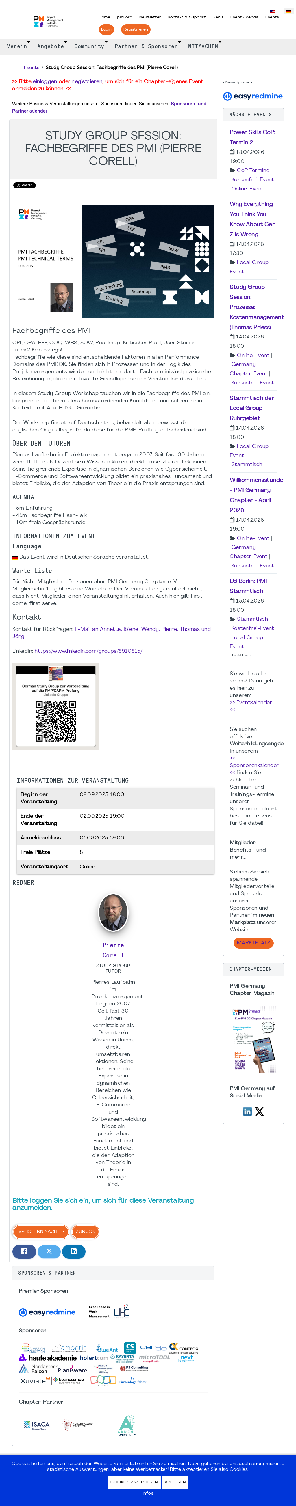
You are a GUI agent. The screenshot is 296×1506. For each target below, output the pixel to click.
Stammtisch (247, 464)
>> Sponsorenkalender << (254, 765)
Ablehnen (175, 1482)
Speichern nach (37, 1232)
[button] (113, 1273)
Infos (148, 1493)
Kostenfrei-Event (253, 179)
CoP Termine (253, 170)
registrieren (87, 81)
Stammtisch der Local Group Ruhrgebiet (252, 409)
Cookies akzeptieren (134, 1482)
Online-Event (248, 189)
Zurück (85, 1232)
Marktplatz (253, 943)
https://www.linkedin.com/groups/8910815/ (88, 651)
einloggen (45, 81)
